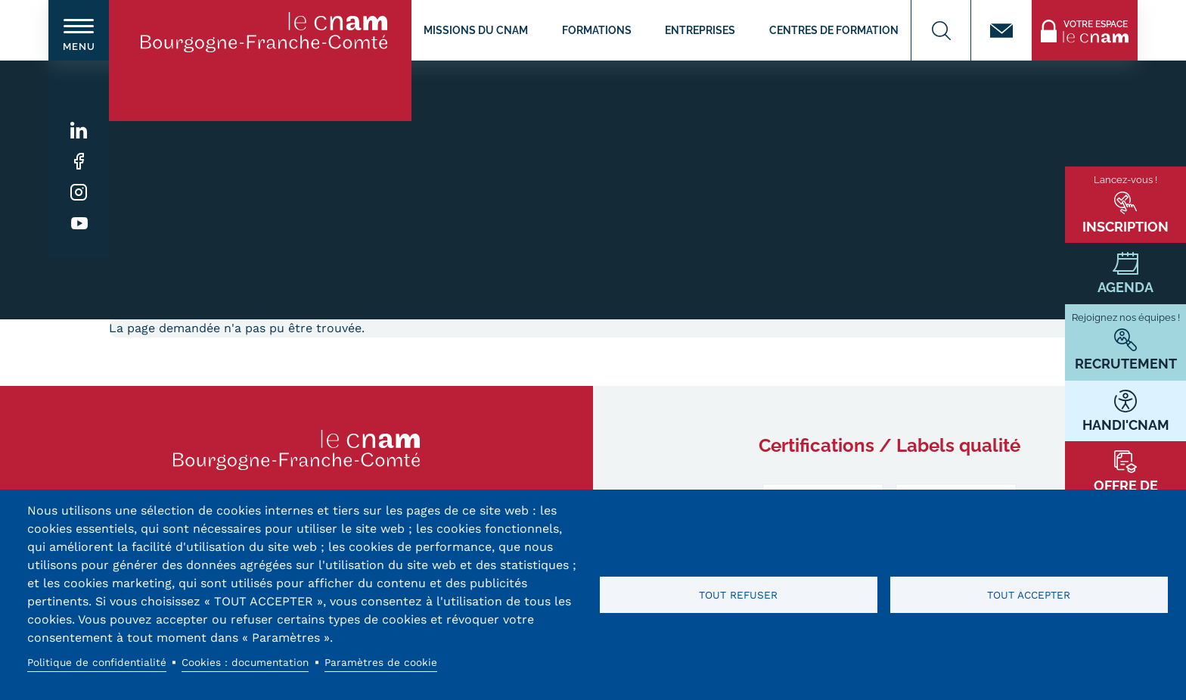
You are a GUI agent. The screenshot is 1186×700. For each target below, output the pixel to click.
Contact (1001, 30)
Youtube (79, 223)
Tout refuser (738, 595)
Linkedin (79, 130)
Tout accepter (1028, 595)
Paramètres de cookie (380, 662)
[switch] (78, 30)
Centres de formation (834, 29)
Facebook (79, 161)
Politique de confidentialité (96, 662)
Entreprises (700, 29)
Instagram (79, 192)
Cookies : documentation (245, 662)
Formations (597, 29)
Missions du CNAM (476, 29)
